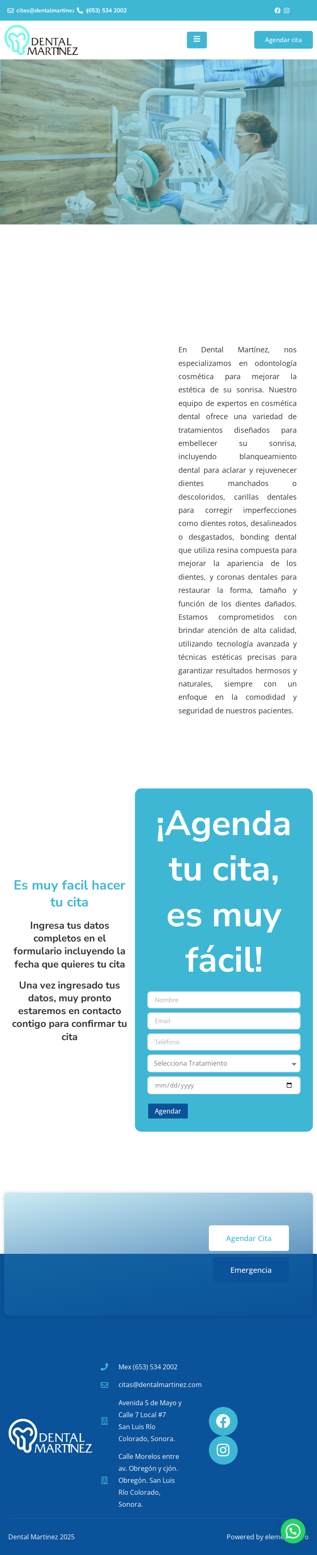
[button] (293, 1531)
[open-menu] (197, 40)
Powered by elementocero (268, 1536)
